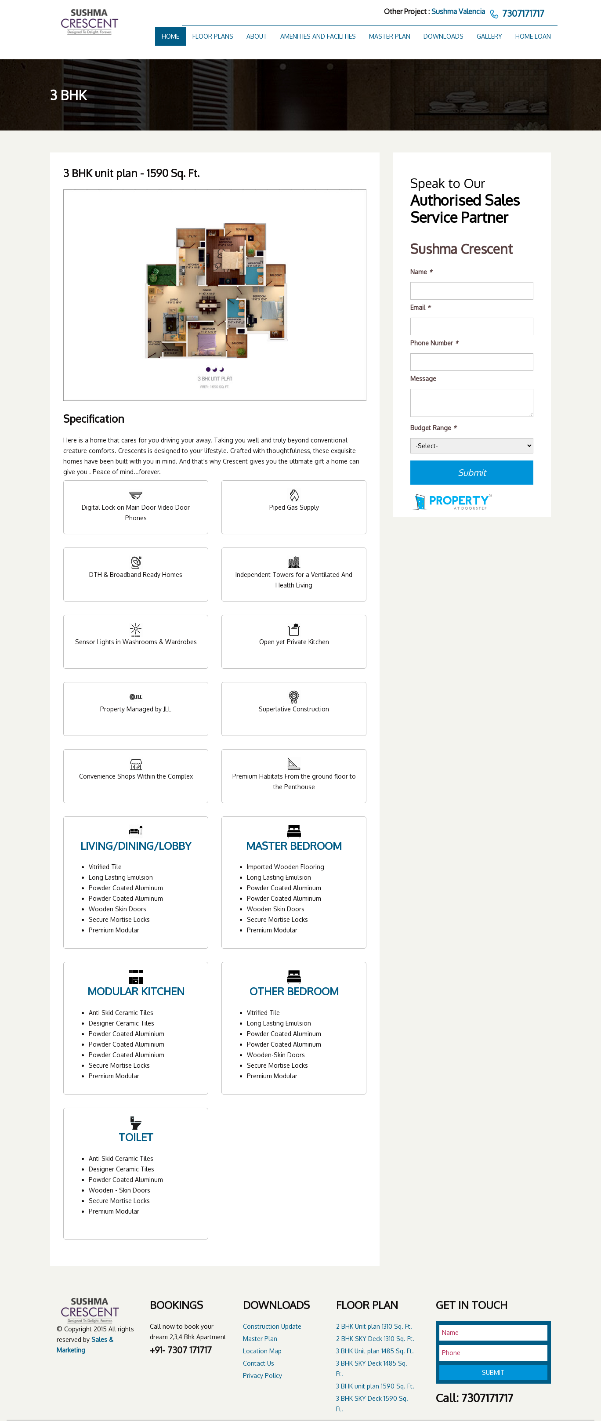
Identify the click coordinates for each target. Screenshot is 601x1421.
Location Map (262, 1351)
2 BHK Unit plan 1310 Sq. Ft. (374, 1326)
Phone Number (434, 343)
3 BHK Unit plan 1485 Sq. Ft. (375, 1351)
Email (420, 307)
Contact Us (258, 1363)
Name (421, 272)
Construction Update (272, 1326)
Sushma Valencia (458, 11)
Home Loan (533, 36)
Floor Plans (212, 36)
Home (170, 36)
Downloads (443, 36)
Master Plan (389, 36)
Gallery (489, 36)
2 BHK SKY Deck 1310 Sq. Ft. (375, 1338)
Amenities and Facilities (318, 36)
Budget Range (433, 427)
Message (423, 378)
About (256, 36)
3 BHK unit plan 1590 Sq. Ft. (375, 1386)
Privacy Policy (262, 1375)
